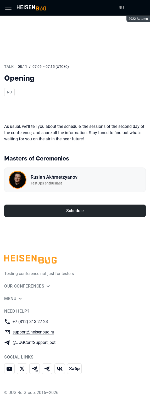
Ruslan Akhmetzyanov (54, 177)
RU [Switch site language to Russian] (121, 7)
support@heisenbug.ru (33, 332)
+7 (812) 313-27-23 (30, 321)
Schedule (75, 210)
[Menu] (8, 8)
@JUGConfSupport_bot (34, 342)
